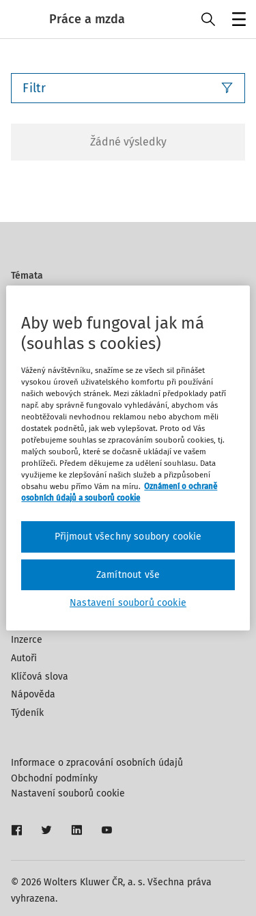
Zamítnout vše (128, 575)
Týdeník (27, 713)
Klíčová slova (39, 676)
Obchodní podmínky (54, 778)
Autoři (24, 658)
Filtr (128, 88)
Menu (236, 20)
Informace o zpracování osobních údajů (97, 762)
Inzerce (26, 640)
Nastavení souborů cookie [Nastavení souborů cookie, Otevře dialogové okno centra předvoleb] (128, 603)
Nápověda (33, 694)
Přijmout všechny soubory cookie (128, 536)
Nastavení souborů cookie (68, 793)
